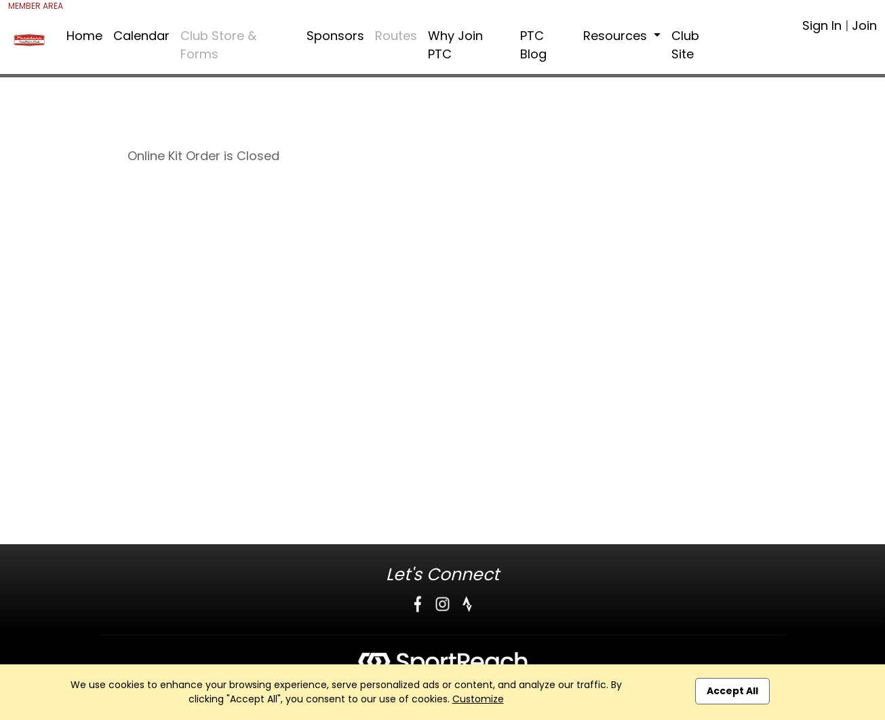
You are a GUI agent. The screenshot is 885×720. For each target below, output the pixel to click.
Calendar (141, 35)
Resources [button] (616, 35)
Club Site (685, 44)
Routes (396, 35)
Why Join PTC (455, 44)
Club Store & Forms (218, 44)
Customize (478, 699)
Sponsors (335, 35)
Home (84, 35)
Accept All (732, 691)
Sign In (822, 25)
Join (864, 25)
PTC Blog (533, 44)
